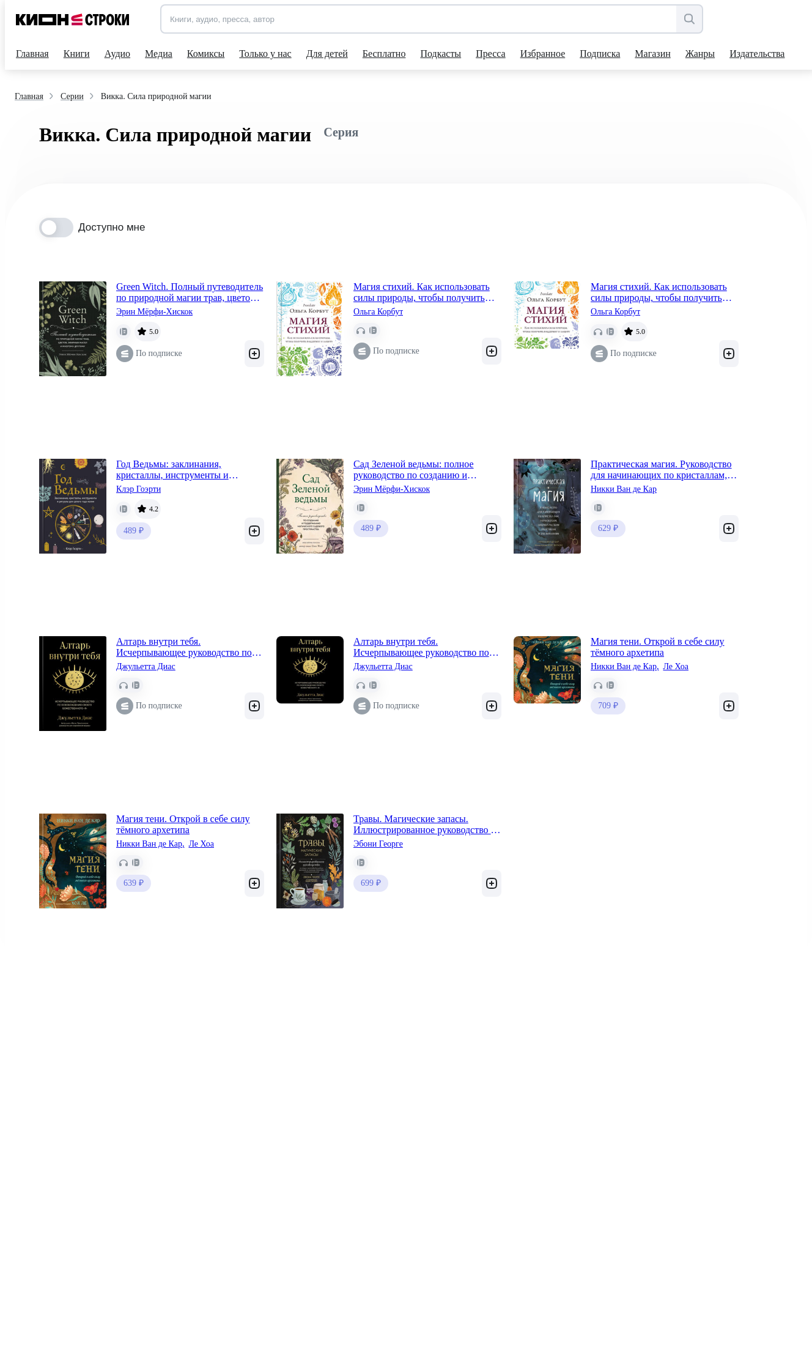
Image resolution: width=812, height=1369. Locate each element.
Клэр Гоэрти (138, 489)
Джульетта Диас (145, 666)
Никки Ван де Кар (624, 489)
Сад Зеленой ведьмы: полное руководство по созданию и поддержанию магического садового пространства (413, 470)
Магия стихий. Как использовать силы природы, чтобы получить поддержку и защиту (421, 292)
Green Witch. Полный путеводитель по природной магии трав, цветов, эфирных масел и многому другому (189, 292)
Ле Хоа (675, 666)
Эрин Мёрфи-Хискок (154, 311)
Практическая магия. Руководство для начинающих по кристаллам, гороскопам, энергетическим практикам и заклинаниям (661, 470)
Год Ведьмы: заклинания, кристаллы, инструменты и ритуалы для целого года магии (181, 470)
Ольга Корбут (378, 311)
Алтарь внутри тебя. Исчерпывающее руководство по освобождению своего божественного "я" (184, 647)
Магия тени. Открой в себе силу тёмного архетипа (658, 647)
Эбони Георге (378, 843)
